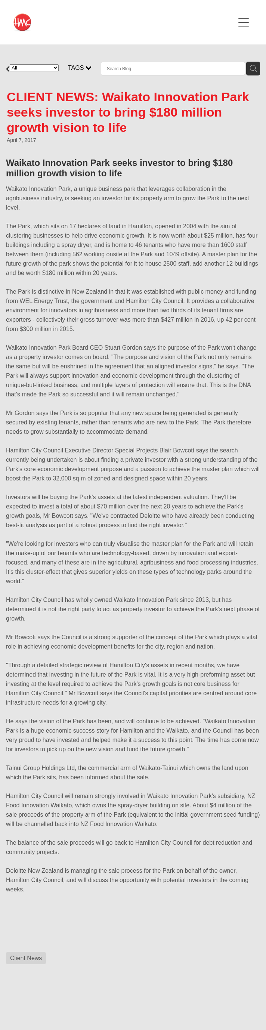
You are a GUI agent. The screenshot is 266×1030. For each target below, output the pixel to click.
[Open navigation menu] (244, 22)
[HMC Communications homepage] (124, 22)
